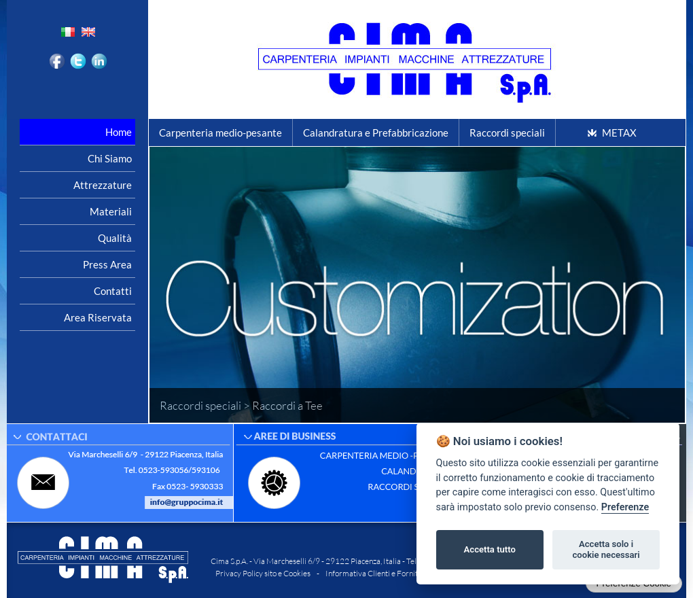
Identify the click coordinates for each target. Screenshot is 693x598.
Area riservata (98, 317)
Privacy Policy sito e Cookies (262, 573)
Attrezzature (102, 185)
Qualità (115, 238)
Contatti (113, 291)
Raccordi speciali (507, 132)
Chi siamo (110, 158)
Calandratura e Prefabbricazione (375, 132)
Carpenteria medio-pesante (220, 132)
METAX (619, 132)
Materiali (111, 211)
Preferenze (625, 507)
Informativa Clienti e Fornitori (376, 573)
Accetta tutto (490, 549)
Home (118, 132)
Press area (107, 264)
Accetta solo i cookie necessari (605, 549)
